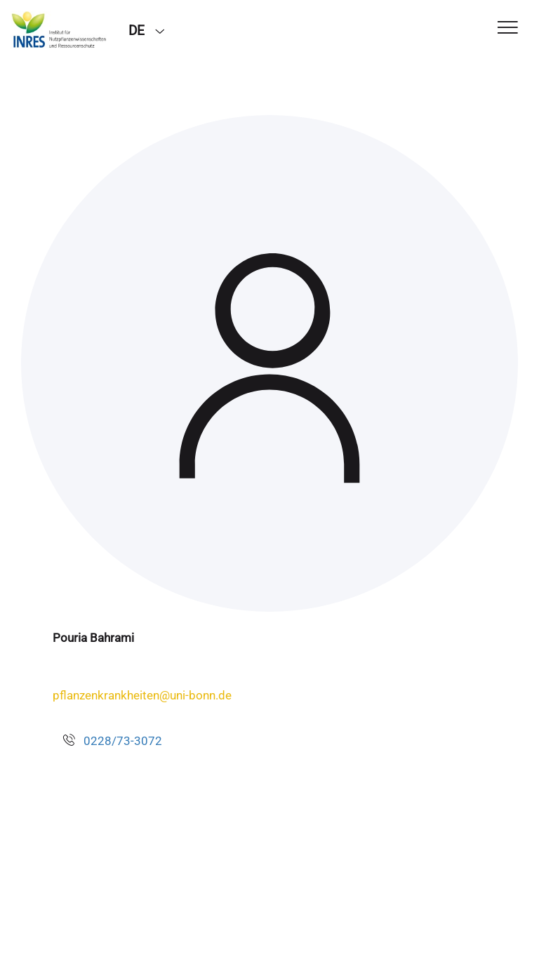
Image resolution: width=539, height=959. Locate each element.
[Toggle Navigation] (508, 28)
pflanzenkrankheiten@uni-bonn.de (142, 695)
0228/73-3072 (123, 741)
